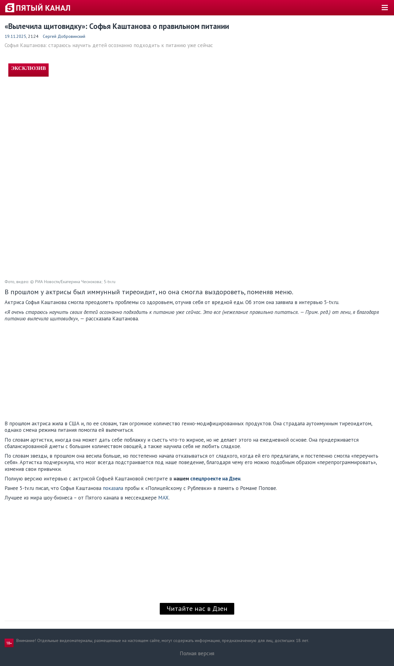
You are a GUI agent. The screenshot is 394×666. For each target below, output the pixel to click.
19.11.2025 (15, 36)
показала (113, 488)
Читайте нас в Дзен (197, 608)
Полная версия (197, 653)
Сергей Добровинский (64, 36)
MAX (163, 497)
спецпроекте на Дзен (215, 478)
